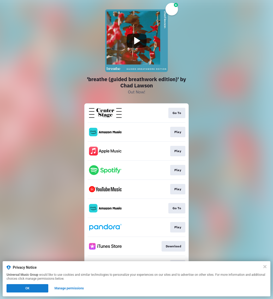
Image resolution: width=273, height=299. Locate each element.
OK (27, 288)
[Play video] (136, 40)
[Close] (265, 266)
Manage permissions (69, 288)
